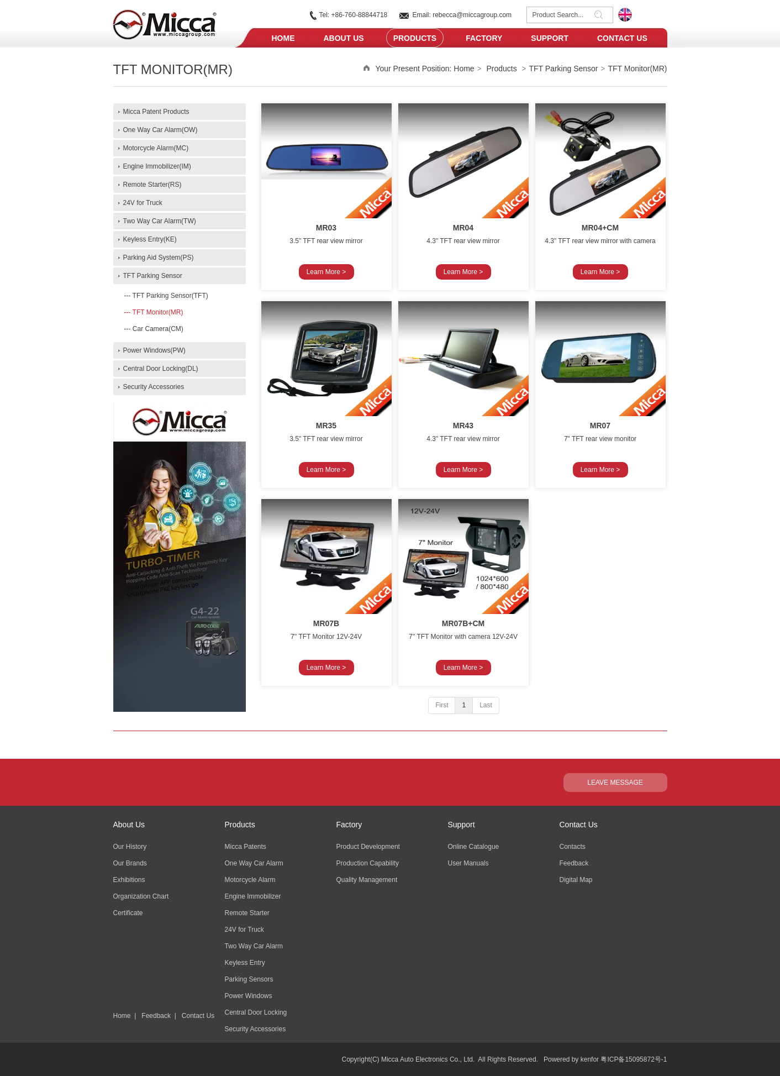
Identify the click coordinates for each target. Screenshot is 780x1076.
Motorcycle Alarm (250, 880)
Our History (130, 847)
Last (485, 705)
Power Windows (248, 996)
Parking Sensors (249, 979)
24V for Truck (244, 929)
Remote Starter (247, 913)
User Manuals (468, 863)
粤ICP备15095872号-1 (633, 1059)
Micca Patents (245, 847)
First (441, 705)
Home (464, 68)
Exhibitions (129, 880)
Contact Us (198, 1016)
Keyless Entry (245, 963)
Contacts (573, 847)
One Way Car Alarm (254, 863)
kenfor (590, 1059)
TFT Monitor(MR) (637, 68)
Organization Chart (141, 896)
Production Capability (367, 863)
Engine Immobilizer (253, 896)
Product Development (368, 847)
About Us (129, 824)
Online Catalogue (473, 847)
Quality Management (367, 880)
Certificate (128, 913)
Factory (349, 824)
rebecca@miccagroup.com (472, 15)
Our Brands (130, 863)
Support (461, 824)
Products (501, 68)
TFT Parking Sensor (563, 68)
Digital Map (576, 880)
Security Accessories (255, 1029)
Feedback (156, 1016)
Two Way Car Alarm (254, 946)
